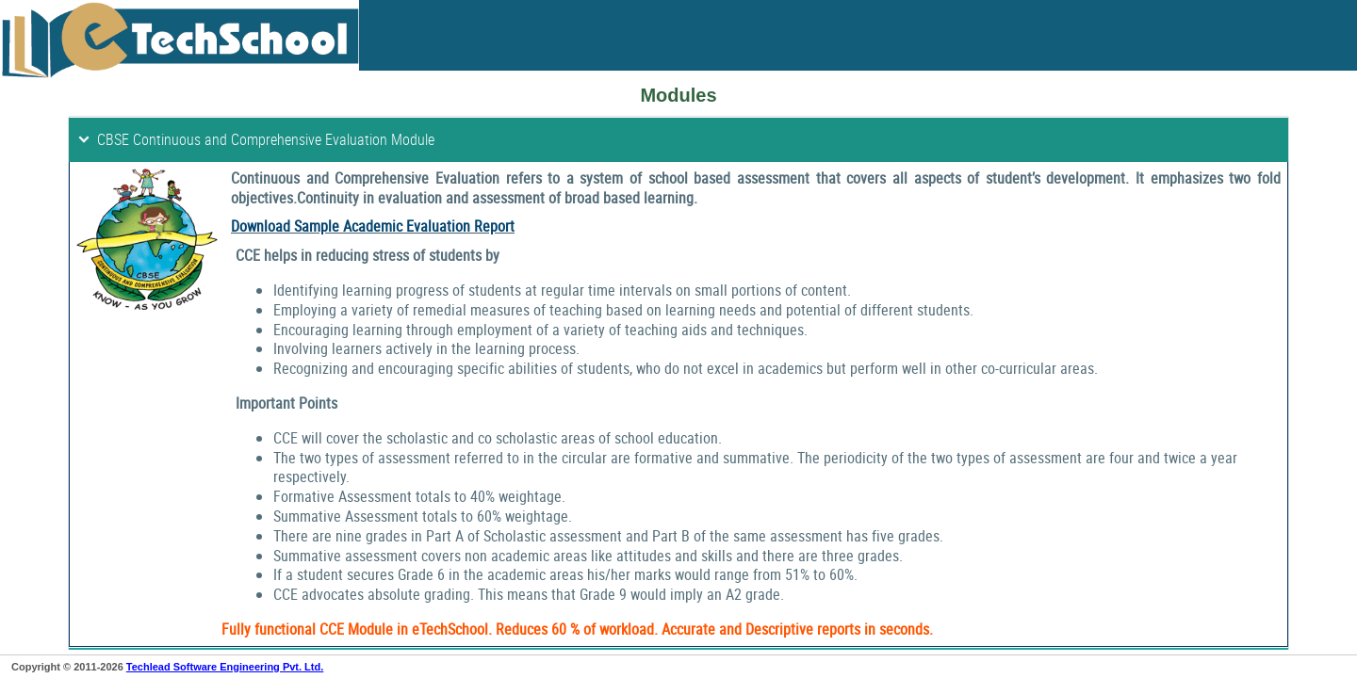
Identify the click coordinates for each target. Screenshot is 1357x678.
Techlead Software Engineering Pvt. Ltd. (224, 666)
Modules (678, 95)
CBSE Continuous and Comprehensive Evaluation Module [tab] (255, 139)
